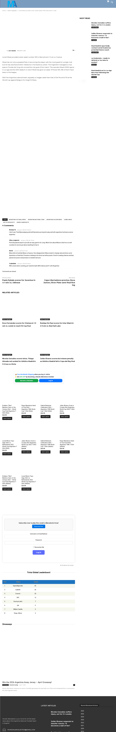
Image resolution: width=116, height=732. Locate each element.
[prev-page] (81, 81)
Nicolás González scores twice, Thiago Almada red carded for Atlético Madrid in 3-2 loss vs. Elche (19, 365)
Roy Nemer (12, 50)
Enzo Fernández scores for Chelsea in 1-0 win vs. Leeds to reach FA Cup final (19, 326)
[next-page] (84, 81)
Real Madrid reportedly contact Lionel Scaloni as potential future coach (101, 48)
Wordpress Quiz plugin (68, 571)
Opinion (94, 64)
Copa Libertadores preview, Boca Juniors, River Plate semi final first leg (59, 282)
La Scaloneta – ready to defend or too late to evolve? (101, 60)
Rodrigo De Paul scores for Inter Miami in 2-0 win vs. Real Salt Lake (57, 326)
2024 (82, 722)
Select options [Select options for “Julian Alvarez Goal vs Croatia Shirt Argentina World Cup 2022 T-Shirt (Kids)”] (65, 422)
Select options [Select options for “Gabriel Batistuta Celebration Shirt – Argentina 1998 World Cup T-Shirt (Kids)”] (45, 422)
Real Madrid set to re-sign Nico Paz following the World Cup (102, 72)
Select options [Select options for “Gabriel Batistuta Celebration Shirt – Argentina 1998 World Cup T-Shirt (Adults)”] (45, 457)
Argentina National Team (36, 219)
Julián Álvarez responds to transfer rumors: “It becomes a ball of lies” (101, 35)
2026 (82, 716)
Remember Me (38, 553)
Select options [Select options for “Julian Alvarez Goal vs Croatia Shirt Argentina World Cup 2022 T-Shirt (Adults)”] (26, 457)
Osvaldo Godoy (13, 690)
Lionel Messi (68, 219)
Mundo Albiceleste (23, 222)
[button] (112, 2)
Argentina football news (17, 219)
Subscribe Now (38, 532)
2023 (82, 725)
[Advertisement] (38, 30)
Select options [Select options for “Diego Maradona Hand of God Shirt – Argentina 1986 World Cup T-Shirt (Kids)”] (26, 422)
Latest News (95, 27)
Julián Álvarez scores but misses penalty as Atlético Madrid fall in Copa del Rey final (55, 365)
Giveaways (5, 690)
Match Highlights (9, 222)
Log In (51, 386)
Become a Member (26, 386)
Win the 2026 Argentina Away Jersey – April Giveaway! (27, 688)
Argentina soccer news (54, 219)
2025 (82, 719)
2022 (82, 728)
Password (39, 545)
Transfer (94, 40)
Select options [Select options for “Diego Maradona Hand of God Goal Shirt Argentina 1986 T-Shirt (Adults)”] (65, 457)
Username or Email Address (38, 539)
